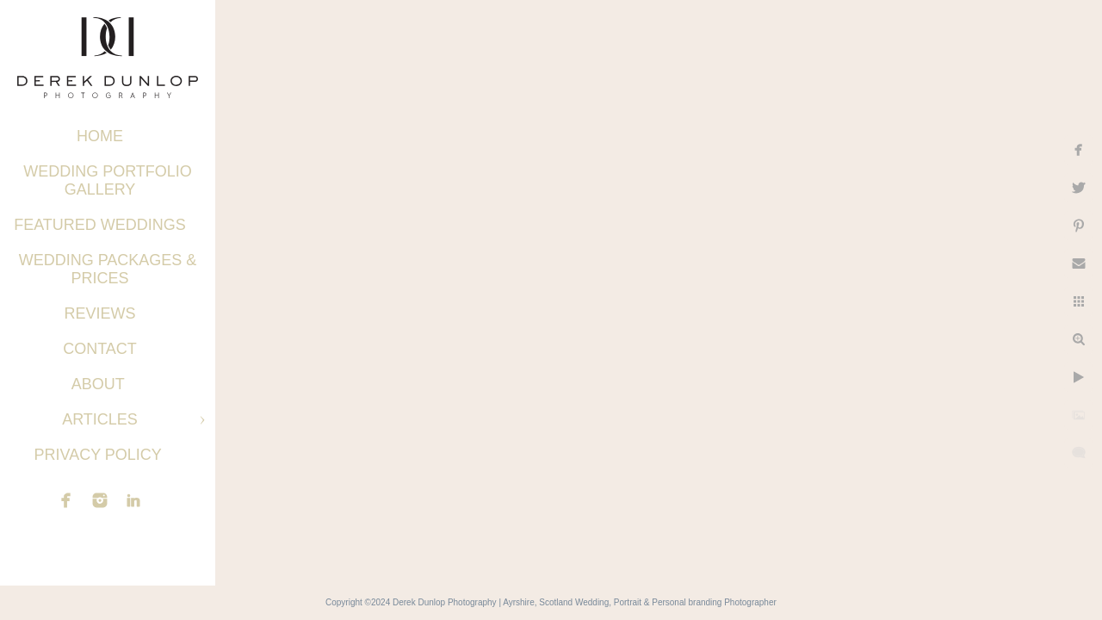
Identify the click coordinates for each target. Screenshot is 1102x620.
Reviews (99, 313)
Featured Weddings (100, 224)
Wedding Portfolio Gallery (107, 180)
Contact (100, 348)
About (100, 384)
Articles (100, 419)
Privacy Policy (99, 454)
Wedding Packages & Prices (108, 269)
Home (100, 136)
